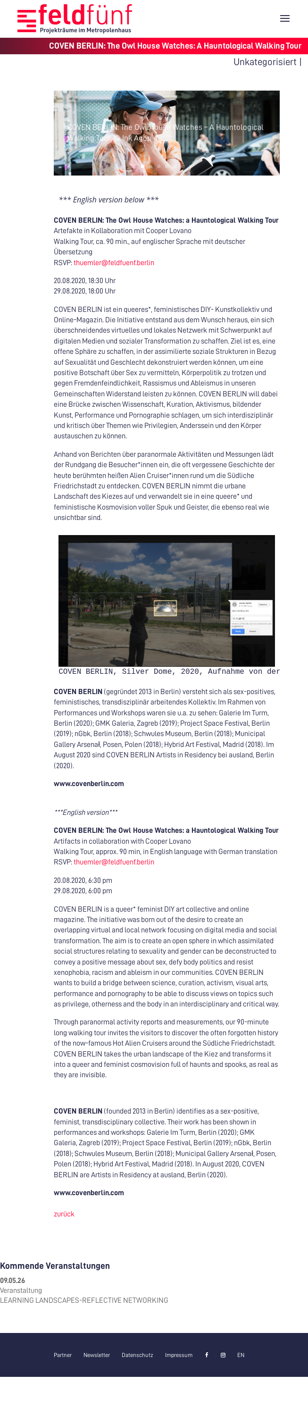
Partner (63, 1355)
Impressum (178, 1355)
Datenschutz (137, 1355)
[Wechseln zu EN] (240, 1355)
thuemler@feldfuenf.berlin (114, 263)
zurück (64, 1214)
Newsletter (96, 1355)
